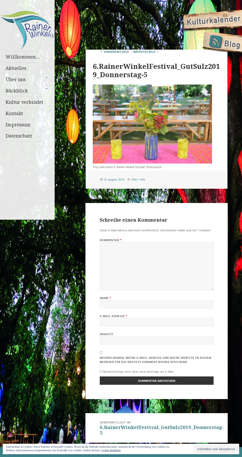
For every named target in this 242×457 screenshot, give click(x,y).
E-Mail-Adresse (114, 316)
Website (106, 334)
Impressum (18, 124)
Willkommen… (23, 57)
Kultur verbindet (24, 102)
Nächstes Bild (144, 52)
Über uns (16, 79)
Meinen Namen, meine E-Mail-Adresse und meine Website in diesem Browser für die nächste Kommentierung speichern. (155, 360)
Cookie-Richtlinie (111, 450)
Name (105, 298)
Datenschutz (19, 136)
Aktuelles (16, 68)
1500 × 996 (138, 179)
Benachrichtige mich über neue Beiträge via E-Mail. (138, 371)
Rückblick (17, 91)
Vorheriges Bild (116, 52)
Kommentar (111, 240)
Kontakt (14, 113)
